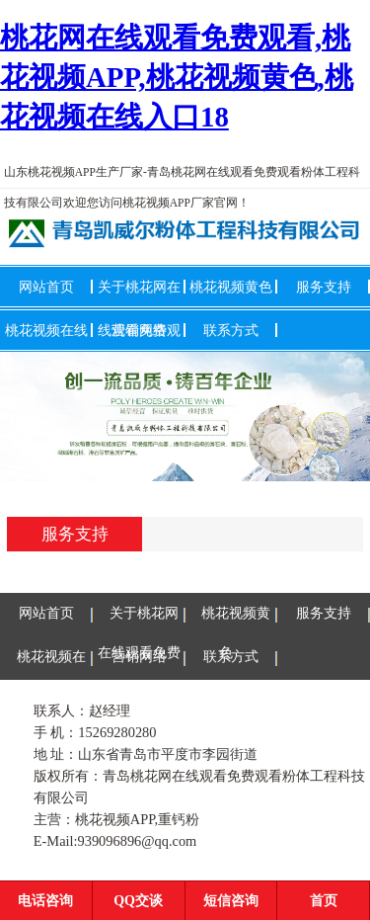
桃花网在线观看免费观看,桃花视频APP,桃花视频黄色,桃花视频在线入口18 (176, 77)
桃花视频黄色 (230, 286)
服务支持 (323, 286)
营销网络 (139, 330)
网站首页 (46, 286)
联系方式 (231, 330)
